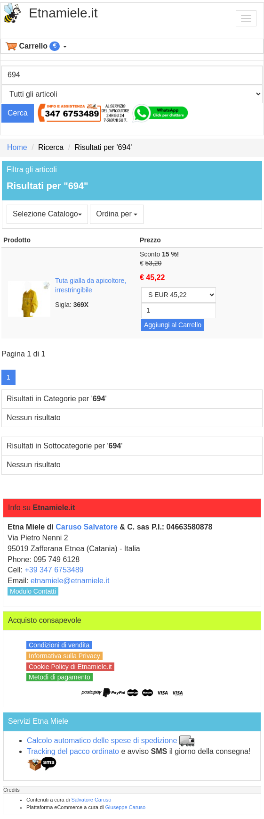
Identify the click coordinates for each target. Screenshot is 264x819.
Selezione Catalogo (47, 214)
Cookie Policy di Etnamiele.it (70, 666)
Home (17, 147)
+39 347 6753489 (53, 570)
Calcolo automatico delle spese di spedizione (102, 740)
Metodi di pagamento (59, 677)
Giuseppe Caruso (125, 807)
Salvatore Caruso (91, 799)
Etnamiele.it (63, 13)
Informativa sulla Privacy (64, 656)
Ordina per (116, 214)
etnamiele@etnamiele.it (70, 581)
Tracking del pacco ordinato (73, 751)
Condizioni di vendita (59, 645)
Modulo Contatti (33, 591)
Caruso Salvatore (87, 527)
